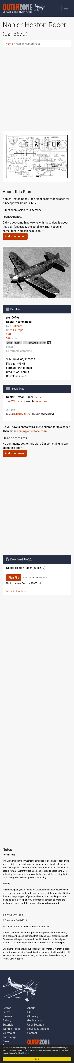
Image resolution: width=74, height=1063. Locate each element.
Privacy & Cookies (38, 1028)
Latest (6, 1012)
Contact (32, 1033)
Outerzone (40, 401)
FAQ (29, 1012)
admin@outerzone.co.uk (32, 431)
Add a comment (15, 453)
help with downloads (16, 591)
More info (25, 1053)
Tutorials (8, 1024)
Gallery (7, 1020)
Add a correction (15, 236)
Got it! (37, 1059)
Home (9, 43)
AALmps (18, 330)
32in (9, 338)
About (31, 1008)
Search (7, 1008)
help (38, 397)
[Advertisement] (37, 87)
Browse (7, 1016)
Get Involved (35, 1020)
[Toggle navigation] (66, 8)
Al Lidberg (16, 326)
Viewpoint (9, 1033)
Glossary (32, 1016)
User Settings (35, 1024)
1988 (9, 334)
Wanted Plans (11, 1028)
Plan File (13, 577)
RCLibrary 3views (22, 414)
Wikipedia (17, 401)
